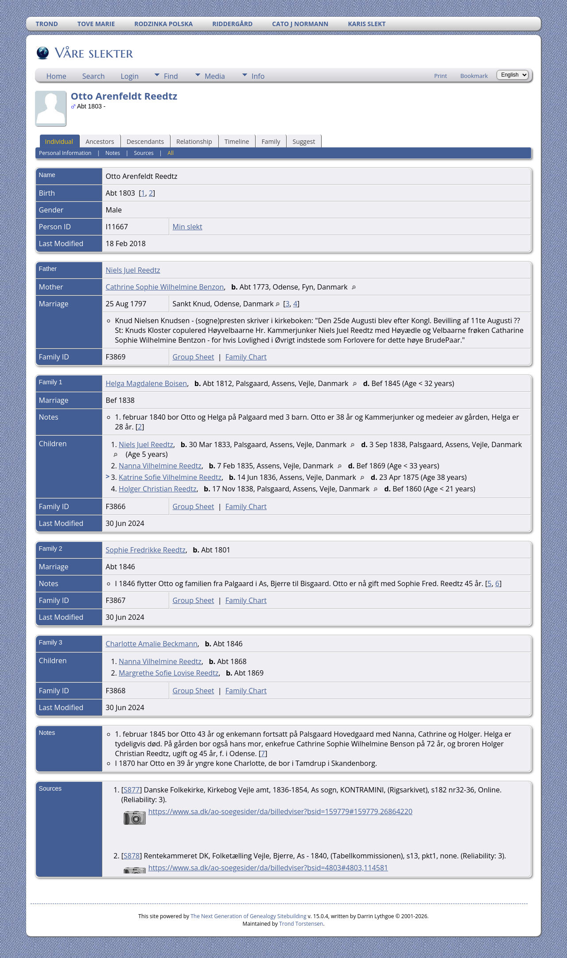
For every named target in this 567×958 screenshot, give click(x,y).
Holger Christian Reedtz (157, 489)
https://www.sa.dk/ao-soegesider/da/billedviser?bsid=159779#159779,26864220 (280, 811)
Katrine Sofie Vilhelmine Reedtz (170, 477)
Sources (144, 153)
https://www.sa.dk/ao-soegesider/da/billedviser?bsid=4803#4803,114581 (268, 868)
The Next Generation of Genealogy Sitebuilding (248, 916)
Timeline (237, 141)
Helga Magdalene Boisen (146, 383)
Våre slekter (93, 53)
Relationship (194, 141)
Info (258, 76)
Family (270, 141)
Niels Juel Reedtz (133, 270)
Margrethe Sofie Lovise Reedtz (168, 673)
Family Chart (246, 357)
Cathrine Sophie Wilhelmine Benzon (165, 287)
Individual (59, 141)
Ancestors (99, 141)
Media (215, 76)
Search (93, 76)
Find (171, 76)
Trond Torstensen (301, 923)
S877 (132, 790)
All (170, 153)
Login (129, 76)
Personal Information (65, 153)
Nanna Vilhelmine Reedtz (160, 466)
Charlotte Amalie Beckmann (152, 644)
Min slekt (187, 227)
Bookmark (474, 76)
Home (56, 76)
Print (440, 76)
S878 (132, 856)
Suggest (303, 141)
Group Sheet (193, 357)
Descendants (145, 141)
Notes (112, 153)
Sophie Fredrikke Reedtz (146, 550)
